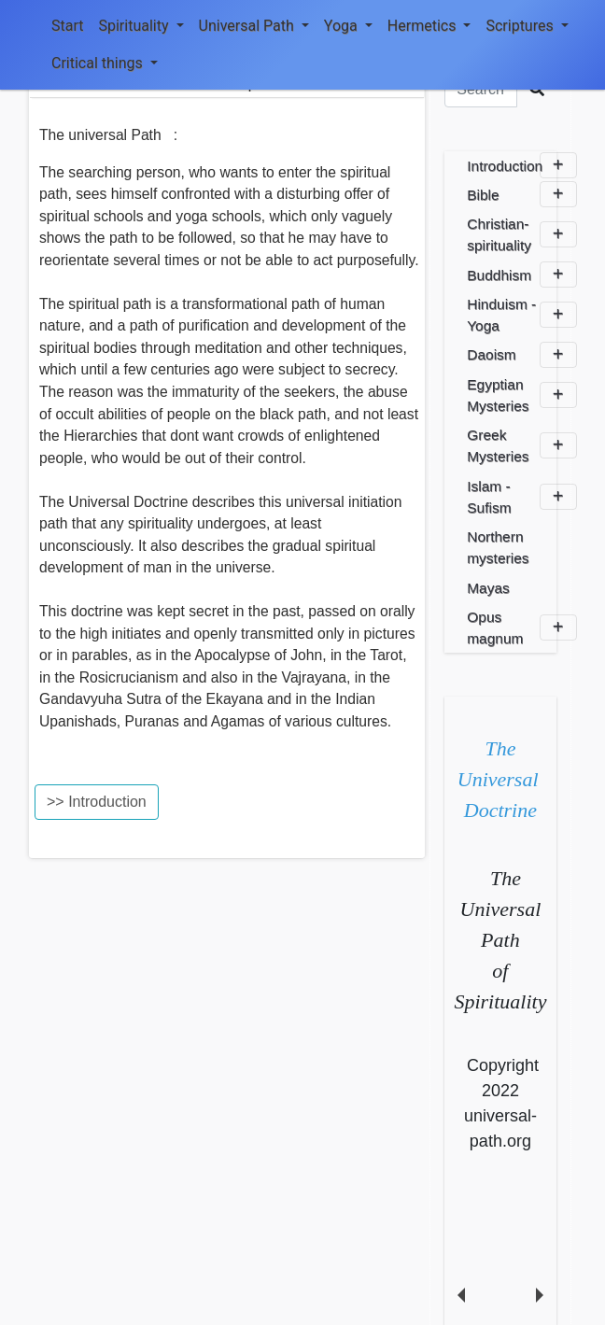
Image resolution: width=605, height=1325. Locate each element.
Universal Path (254, 26)
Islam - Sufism (522, 496)
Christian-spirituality (522, 234)
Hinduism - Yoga (522, 314)
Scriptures (526, 26)
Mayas (488, 588)
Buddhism (522, 274)
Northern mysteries (497, 547)
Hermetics (429, 26)
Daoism (522, 355)
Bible (522, 194)
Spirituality (140, 26)
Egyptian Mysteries (522, 395)
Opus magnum (522, 627)
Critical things (104, 63)
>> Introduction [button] (97, 802)
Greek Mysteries (522, 445)
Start (67, 26)
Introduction (522, 165)
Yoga (348, 26)
